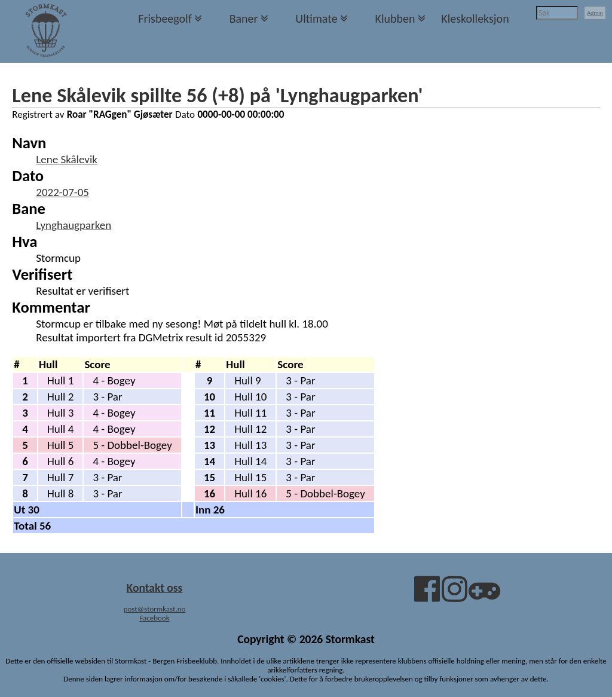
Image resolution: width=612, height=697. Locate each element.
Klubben (395, 18)
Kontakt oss (155, 587)
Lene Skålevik (66, 159)
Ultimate (316, 18)
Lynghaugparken (73, 225)
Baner (244, 18)
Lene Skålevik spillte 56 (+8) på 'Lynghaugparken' (217, 95)
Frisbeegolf (165, 18)
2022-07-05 (62, 192)
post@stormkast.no (155, 608)
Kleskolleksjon (475, 18)
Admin (595, 13)
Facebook (154, 617)
